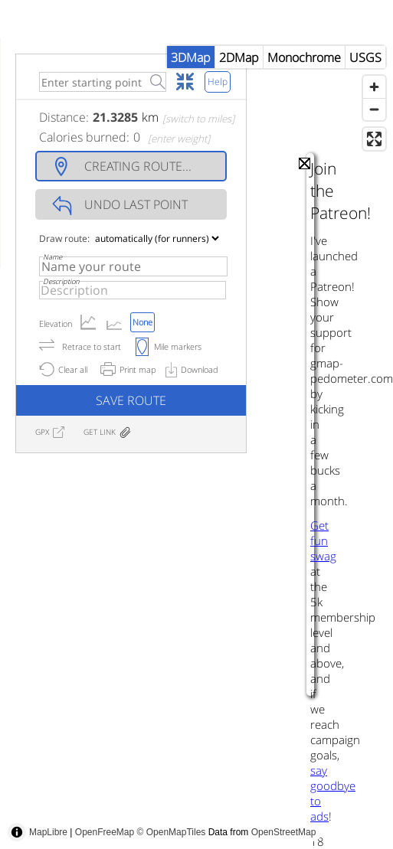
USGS (365, 57)
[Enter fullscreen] (374, 139)
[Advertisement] (278, 684)
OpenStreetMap (283, 832)
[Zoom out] (374, 109)
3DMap (191, 57)
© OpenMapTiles (171, 832)
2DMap (239, 57)
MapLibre (48, 832)
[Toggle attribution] (17, 832)
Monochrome (304, 57)
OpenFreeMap (104, 832)
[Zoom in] (374, 87)
